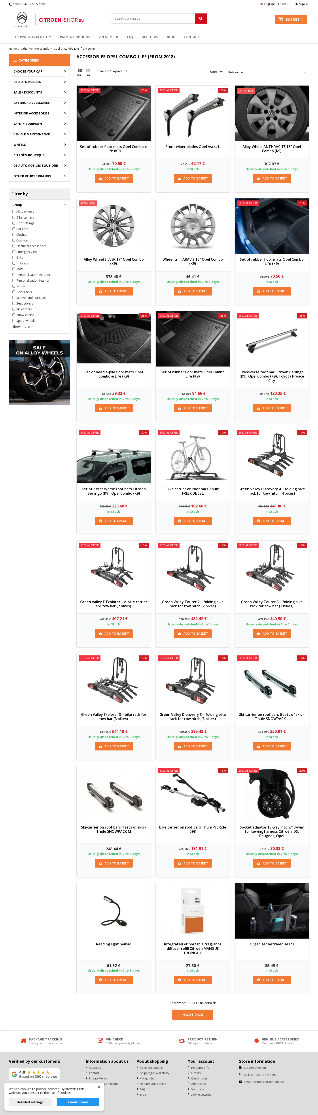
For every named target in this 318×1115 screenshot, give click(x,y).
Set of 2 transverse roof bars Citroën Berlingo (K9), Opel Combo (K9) (114, 491)
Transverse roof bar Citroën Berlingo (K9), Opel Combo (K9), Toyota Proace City (272, 376)
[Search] (159, 18)
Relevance (267, 72)
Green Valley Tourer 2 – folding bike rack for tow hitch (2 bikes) (193, 604)
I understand (78, 1102)
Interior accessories (31, 113)
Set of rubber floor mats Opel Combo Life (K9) (272, 261)
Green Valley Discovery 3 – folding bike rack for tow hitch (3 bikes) (192, 716)
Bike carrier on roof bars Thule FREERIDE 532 (193, 491)
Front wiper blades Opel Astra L (193, 146)
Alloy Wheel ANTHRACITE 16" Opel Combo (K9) (271, 148)
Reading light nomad (113, 944)
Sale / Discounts (27, 92)
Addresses (198, 1084)
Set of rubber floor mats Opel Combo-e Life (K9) (113, 148)
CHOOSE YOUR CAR (27, 71)
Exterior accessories (31, 103)
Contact (191, 37)
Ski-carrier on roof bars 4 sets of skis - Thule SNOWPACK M (113, 829)
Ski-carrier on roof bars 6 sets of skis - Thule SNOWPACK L (271, 716)
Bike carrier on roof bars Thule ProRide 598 (192, 829)
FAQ (130, 37)
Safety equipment (28, 124)
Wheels (19, 144)
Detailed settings (30, 1102)
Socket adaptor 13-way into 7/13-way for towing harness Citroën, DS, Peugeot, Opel (272, 831)
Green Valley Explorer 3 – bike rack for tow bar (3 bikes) (113, 716)
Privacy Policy (97, 1078)
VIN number (108, 37)
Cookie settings (201, 1094)
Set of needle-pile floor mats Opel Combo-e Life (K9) (113, 374)
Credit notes (199, 1078)
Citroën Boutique (28, 155)
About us (150, 37)
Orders (196, 1073)
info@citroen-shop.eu (271, 1082)
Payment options (75, 37)
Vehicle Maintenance (31, 134)
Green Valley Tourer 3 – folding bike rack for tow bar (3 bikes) (272, 604)
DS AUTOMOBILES (27, 82)
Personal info (200, 1068)
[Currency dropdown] (285, 4)
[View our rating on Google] (34, 1074)
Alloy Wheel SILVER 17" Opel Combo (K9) (114, 261)
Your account (201, 1061)
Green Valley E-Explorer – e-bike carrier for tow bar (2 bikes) (113, 604)
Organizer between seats (272, 944)
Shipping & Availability (32, 37)
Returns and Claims (152, 1084)
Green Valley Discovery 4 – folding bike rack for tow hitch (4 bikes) (271, 491)
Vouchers (197, 1089)
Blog (171, 37)
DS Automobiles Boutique (35, 165)
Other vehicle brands (32, 176)
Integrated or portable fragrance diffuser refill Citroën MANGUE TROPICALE (192, 948)
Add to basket (113, 178)
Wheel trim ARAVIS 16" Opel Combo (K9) (193, 261)
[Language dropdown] (268, 4)
